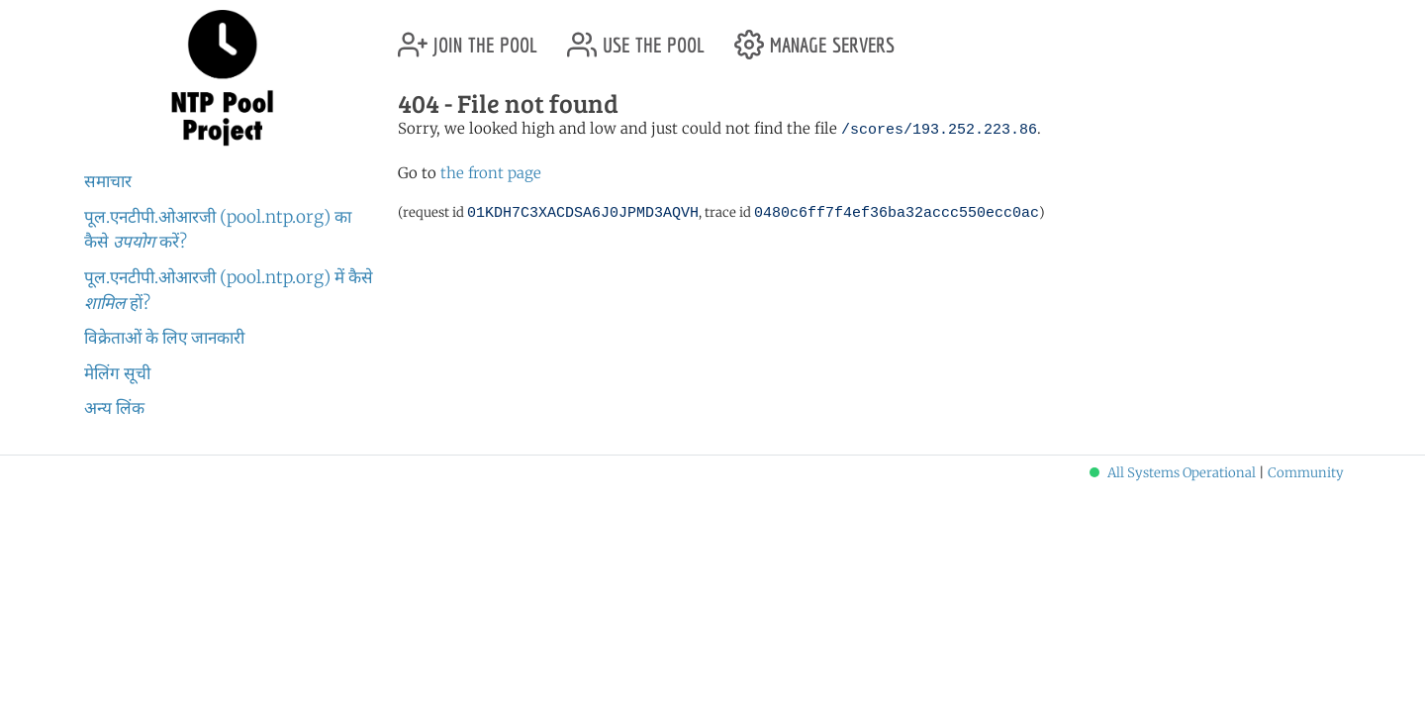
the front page (490, 172)
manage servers (814, 37)
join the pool (467, 37)
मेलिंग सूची (117, 373)
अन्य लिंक (114, 408)
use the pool (636, 37)
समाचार (108, 181)
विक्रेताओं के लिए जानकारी (164, 338)
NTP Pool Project (222, 78)
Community (1306, 472)
